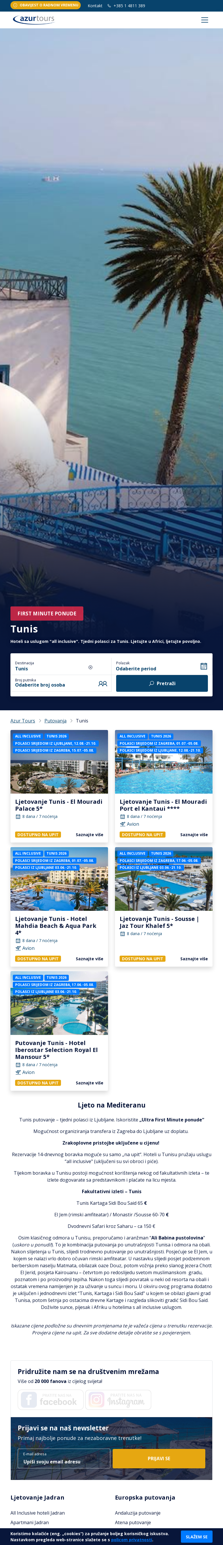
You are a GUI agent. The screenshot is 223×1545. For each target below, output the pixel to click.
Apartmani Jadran (29, 1522)
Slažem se (197, 1537)
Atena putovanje (133, 1522)
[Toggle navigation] (205, 19)
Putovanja (55, 721)
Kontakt (95, 5)
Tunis (21, 668)
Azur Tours (22, 721)
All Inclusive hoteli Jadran (37, 1513)
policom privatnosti (131, 1539)
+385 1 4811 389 (126, 5)
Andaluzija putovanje (138, 1513)
